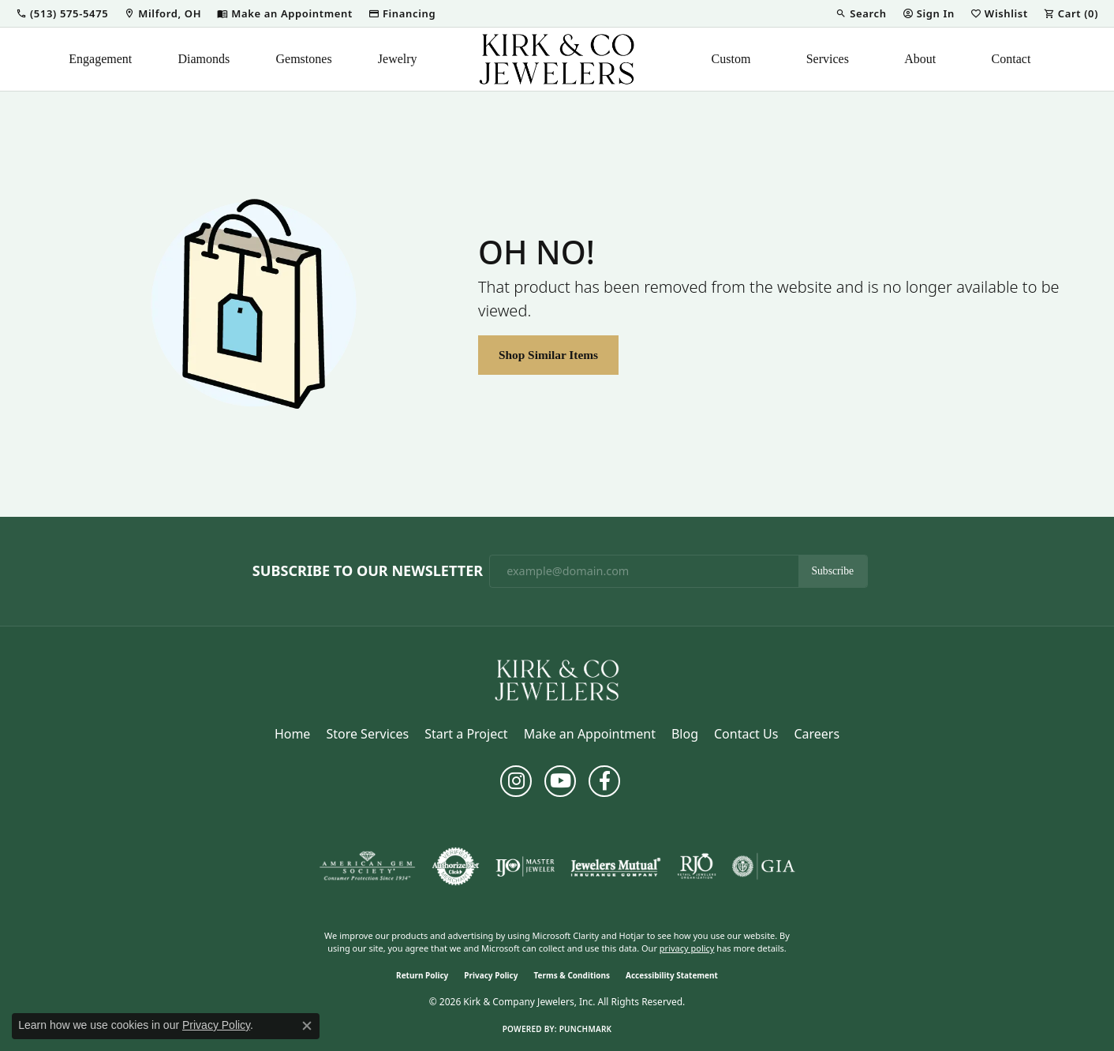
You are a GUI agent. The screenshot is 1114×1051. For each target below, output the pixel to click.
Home (293, 733)
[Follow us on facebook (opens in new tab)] (604, 781)
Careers (816, 733)
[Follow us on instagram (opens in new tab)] (516, 781)
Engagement (100, 58)
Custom (731, 58)
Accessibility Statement (672, 975)
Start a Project (465, 733)
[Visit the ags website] (367, 866)
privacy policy (687, 948)
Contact (1011, 58)
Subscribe (833, 571)
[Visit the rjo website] (696, 866)
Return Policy (422, 975)
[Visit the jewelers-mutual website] (615, 866)
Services (827, 58)
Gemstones (304, 58)
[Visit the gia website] (763, 866)
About (920, 58)
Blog (684, 733)
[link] (162, 13)
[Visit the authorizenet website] (456, 866)
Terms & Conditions (571, 975)
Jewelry (397, 58)
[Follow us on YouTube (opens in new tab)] (560, 781)
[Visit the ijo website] (525, 866)
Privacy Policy (491, 975)
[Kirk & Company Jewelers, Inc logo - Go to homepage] (557, 59)
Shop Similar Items (548, 354)
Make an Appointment (590, 733)
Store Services (367, 733)
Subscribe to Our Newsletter (367, 571)
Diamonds (204, 58)
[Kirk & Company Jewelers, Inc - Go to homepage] (557, 678)
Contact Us (746, 733)
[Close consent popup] (307, 1025)
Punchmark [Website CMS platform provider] (585, 1028)
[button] (62, 13)
